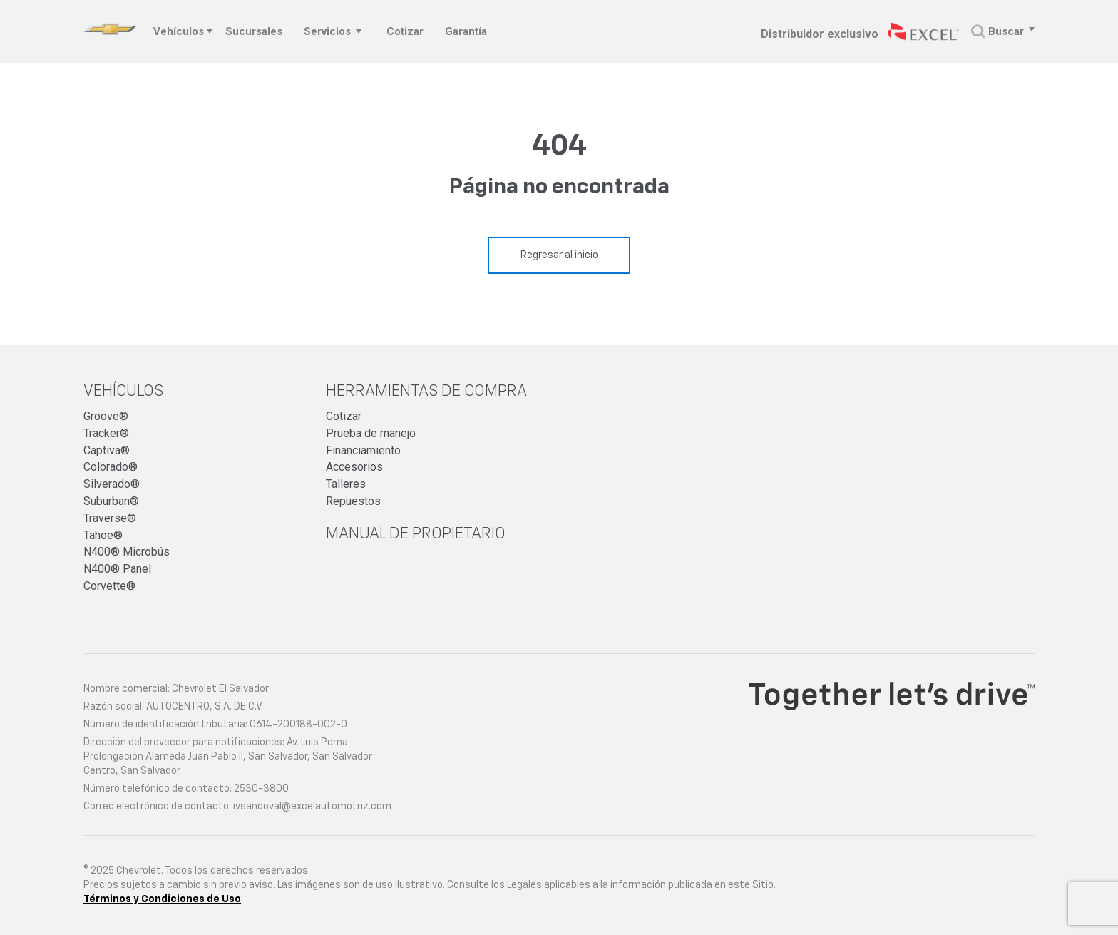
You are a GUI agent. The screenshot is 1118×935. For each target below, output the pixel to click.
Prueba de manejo (371, 433)
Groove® (105, 416)
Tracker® (106, 433)
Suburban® (111, 501)
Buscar (997, 31)
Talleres (346, 484)
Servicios (327, 31)
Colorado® (110, 467)
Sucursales (253, 31)
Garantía (466, 31)
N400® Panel (117, 569)
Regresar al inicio (559, 255)
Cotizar (405, 31)
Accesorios (354, 467)
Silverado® (111, 484)
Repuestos (353, 501)
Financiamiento (363, 450)
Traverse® (109, 518)
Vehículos (178, 31)
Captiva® (106, 450)
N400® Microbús (126, 551)
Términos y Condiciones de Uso (162, 899)
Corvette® (109, 586)
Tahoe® (103, 535)
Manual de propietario (416, 534)
